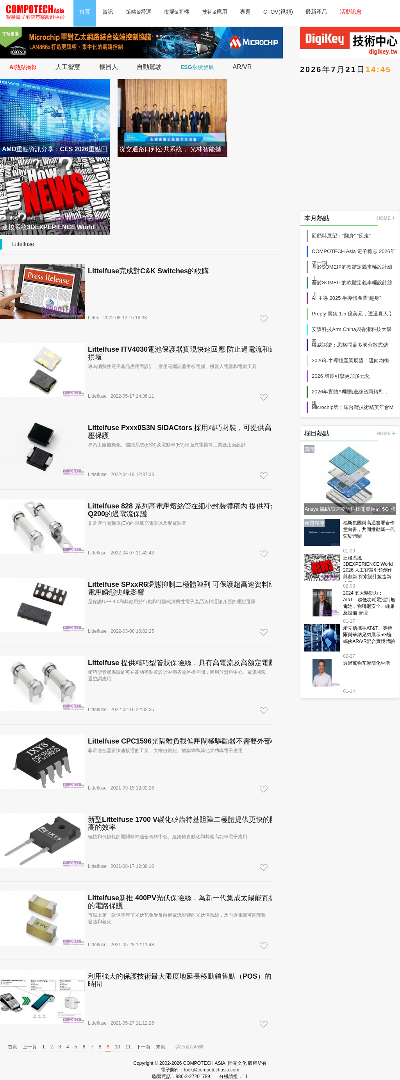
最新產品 (316, 12)
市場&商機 (176, 12)
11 (128, 1047)
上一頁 (30, 1047)
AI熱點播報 (23, 67)
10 (117, 1047)
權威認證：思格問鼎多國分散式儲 (350, 345)
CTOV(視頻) (278, 12)
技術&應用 (214, 12)
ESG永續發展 (197, 67)
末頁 (160, 1047)
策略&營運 (138, 12)
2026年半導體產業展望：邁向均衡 (350, 360)
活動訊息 (351, 12)
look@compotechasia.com (211, 1070)
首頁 (84, 12)
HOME (386, 218)
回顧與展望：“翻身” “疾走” (341, 236)
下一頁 (143, 1047)
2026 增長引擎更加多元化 (341, 376)
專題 (245, 12)
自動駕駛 (149, 67)
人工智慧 (67, 67)
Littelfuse (23, 244)
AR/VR (242, 67)
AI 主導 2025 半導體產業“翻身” (346, 298)
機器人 (108, 67)
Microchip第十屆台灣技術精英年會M (352, 407)
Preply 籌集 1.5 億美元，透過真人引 (352, 314)
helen (93, 317)
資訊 (107, 12)
